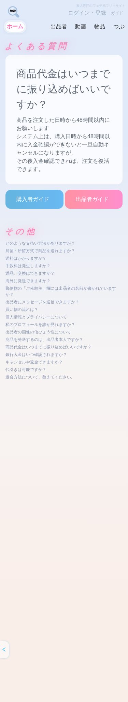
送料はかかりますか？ (25, 258)
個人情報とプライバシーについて (36, 317)
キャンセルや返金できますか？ (34, 362)
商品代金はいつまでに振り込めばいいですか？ (48, 347)
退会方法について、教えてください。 (40, 377)
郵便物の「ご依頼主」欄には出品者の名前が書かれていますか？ (60, 291)
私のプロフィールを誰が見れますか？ (40, 324)
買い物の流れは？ (21, 309)
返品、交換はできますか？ (30, 273)
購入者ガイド (32, 199)
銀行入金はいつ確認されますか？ (36, 354)
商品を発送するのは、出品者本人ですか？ (44, 339)
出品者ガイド (92, 199)
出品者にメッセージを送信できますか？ (42, 302)
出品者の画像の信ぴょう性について (38, 332)
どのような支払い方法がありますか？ (40, 243)
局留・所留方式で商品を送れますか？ (40, 250)
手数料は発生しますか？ (28, 265)
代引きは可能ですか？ (25, 369)
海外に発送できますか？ (28, 280)
